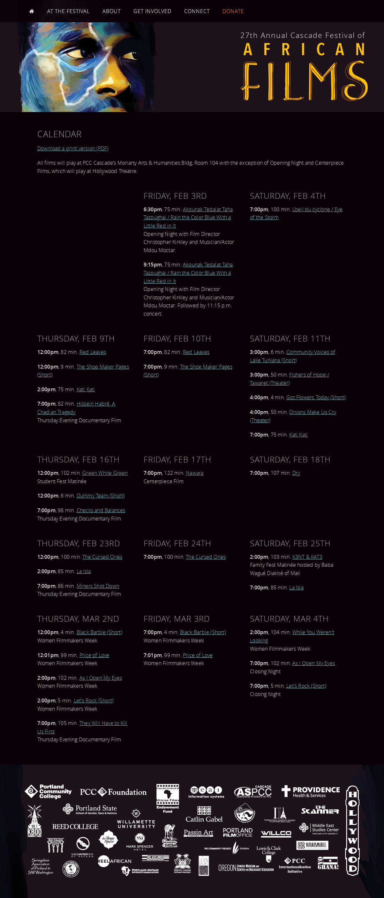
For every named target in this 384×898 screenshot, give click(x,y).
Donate (233, 11)
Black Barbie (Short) (99, 632)
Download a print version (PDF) (73, 148)
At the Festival (68, 11)
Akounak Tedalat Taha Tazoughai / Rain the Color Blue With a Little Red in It (188, 217)
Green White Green (105, 472)
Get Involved (152, 11)
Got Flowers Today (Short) (315, 397)
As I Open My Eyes (100, 677)
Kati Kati (86, 389)
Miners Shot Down (98, 585)
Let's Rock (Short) (94, 700)
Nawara (194, 472)
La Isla (84, 571)
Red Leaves (92, 351)
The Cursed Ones (102, 556)
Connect (197, 11)
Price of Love (94, 655)
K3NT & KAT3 (307, 556)
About (111, 11)
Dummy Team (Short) (101, 495)
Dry (296, 472)
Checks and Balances (101, 510)
